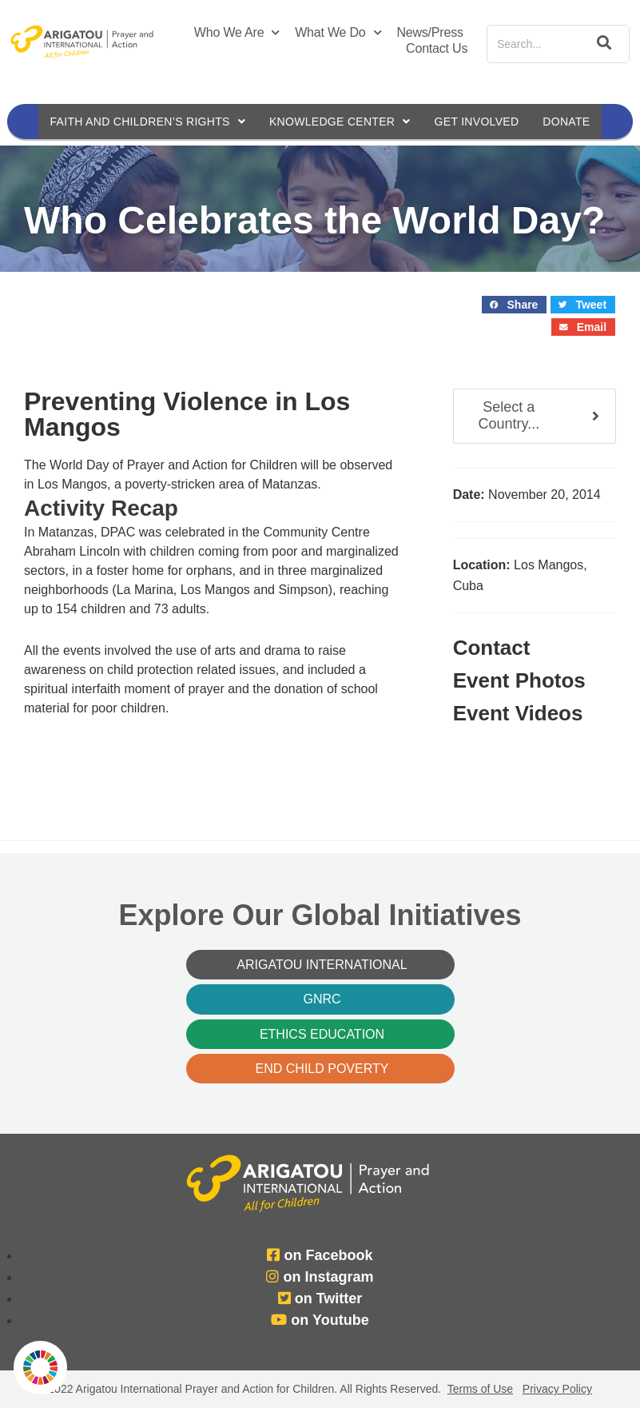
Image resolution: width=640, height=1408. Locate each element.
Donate (569, 121)
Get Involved (478, 121)
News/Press (429, 32)
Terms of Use (480, 1388)
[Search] (601, 44)
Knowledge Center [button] (340, 121)
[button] (514, 305)
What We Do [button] (338, 33)
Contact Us (436, 48)
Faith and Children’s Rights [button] (146, 121)
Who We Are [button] (237, 33)
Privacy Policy (557, 1388)
